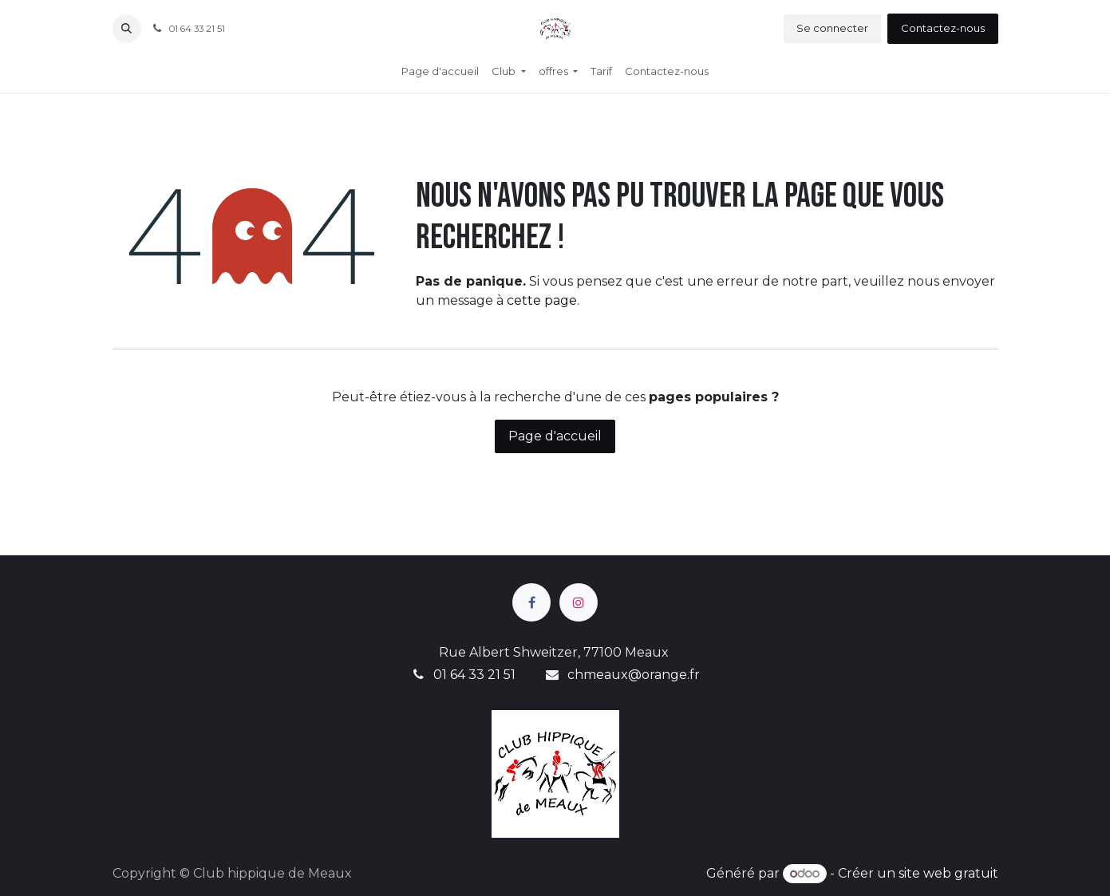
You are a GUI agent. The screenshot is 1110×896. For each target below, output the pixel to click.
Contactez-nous (943, 28)
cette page (542, 300)
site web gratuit (948, 873)
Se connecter (832, 28)
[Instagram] (578, 602)
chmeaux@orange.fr (633, 674)
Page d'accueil (555, 436)
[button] (127, 28)
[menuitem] (440, 71)
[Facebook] (531, 602)
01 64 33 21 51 (474, 674)
